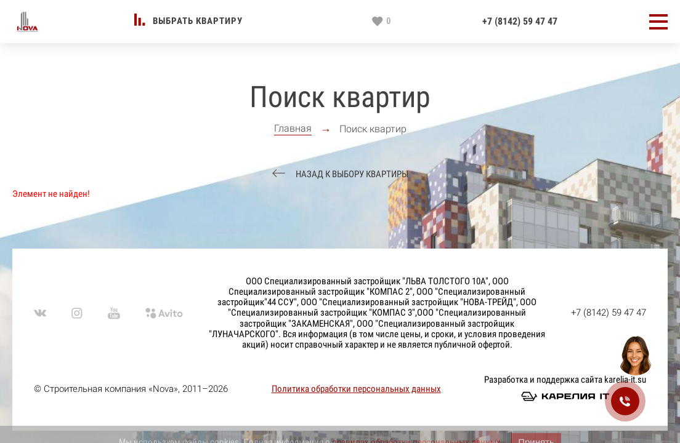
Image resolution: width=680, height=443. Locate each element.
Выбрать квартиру (198, 21)
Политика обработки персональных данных (356, 388)
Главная (293, 128)
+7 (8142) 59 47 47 (519, 21)
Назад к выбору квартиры (351, 174)
